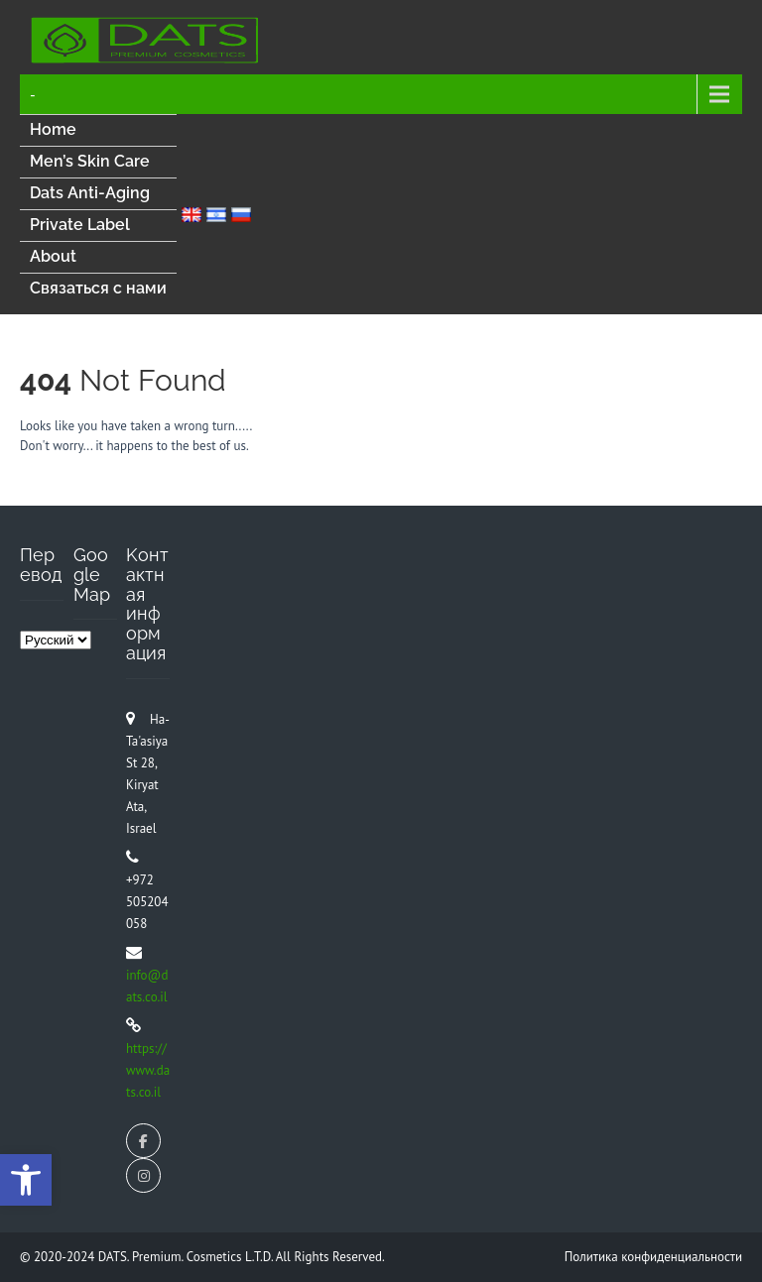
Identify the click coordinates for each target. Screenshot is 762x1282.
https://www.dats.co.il (148, 1070)
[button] (26, 1180)
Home (53, 129)
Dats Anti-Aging (90, 192)
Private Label (80, 224)
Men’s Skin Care (90, 161)
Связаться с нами (98, 288)
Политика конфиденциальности (653, 1256)
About (53, 256)
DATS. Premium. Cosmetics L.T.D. (187, 1256)
